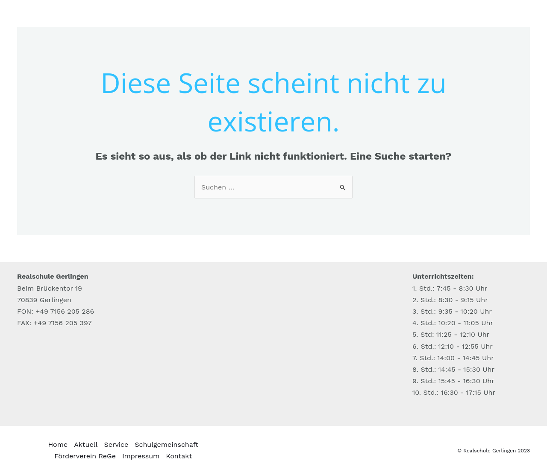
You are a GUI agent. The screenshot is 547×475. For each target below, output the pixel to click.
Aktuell (85, 444)
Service (116, 444)
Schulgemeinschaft (166, 444)
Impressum (140, 456)
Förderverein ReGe (85, 456)
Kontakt (179, 456)
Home (58, 444)
